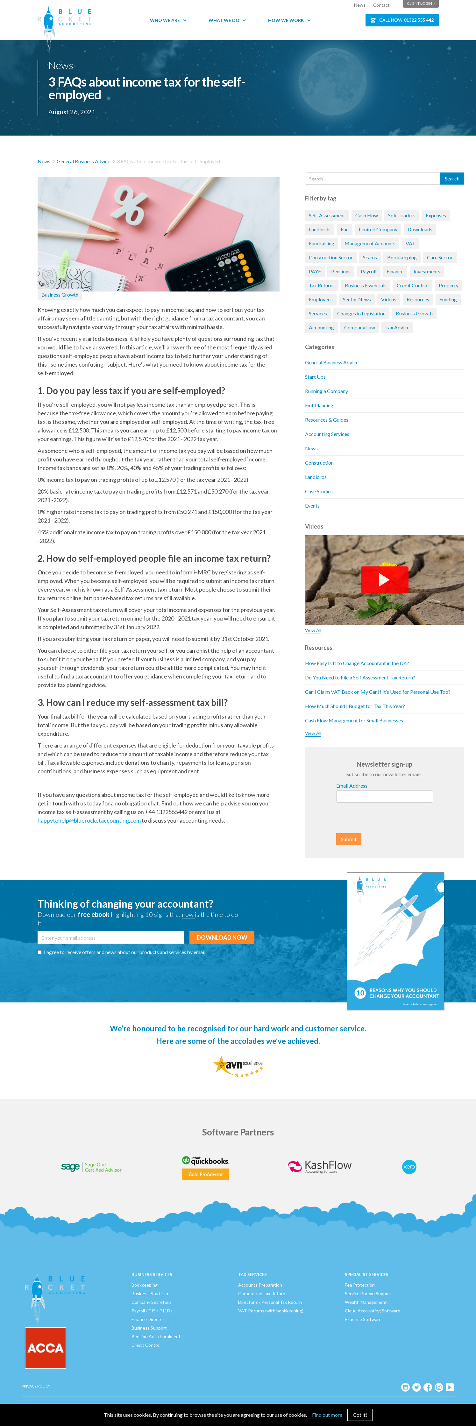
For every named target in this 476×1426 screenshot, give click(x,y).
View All (313, 630)
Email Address (351, 786)
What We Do (224, 20)
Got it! (360, 1415)
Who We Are (165, 20)
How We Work (286, 20)
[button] (171, 20)
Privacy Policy (36, 1386)
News (360, 5)
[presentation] (384, 818)
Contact (381, 5)
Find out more (327, 1415)
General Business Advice (83, 161)
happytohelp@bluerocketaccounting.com (89, 820)
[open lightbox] (159, 224)
